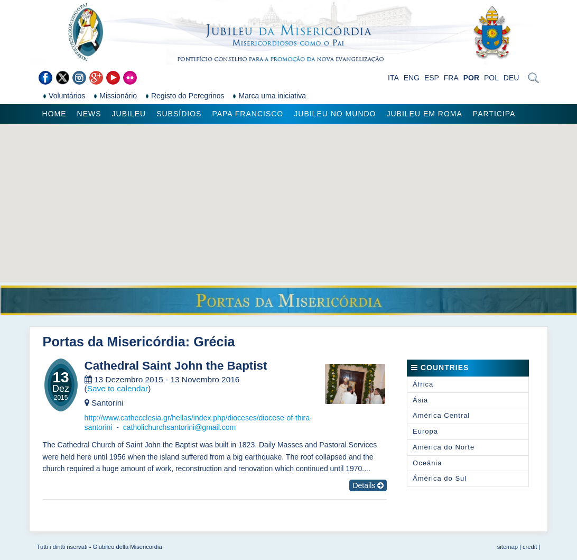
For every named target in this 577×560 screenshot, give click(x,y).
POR (471, 78)
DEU (511, 78)
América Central (441, 415)
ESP (431, 78)
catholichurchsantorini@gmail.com (179, 427)
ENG (412, 78)
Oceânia (427, 463)
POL (491, 78)
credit (530, 547)
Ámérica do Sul (440, 478)
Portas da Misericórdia (114, 341)
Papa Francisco (247, 113)
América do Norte (443, 447)
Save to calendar (117, 388)
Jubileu (129, 113)
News (89, 113)
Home (54, 113)
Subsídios (178, 113)
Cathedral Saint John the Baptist (176, 366)
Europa (425, 431)
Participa (494, 113)
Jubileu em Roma (424, 113)
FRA (451, 78)
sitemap (507, 547)
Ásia (420, 400)
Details (368, 485)
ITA (393, 78)
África (423, 384)
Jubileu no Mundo (335, 113)
